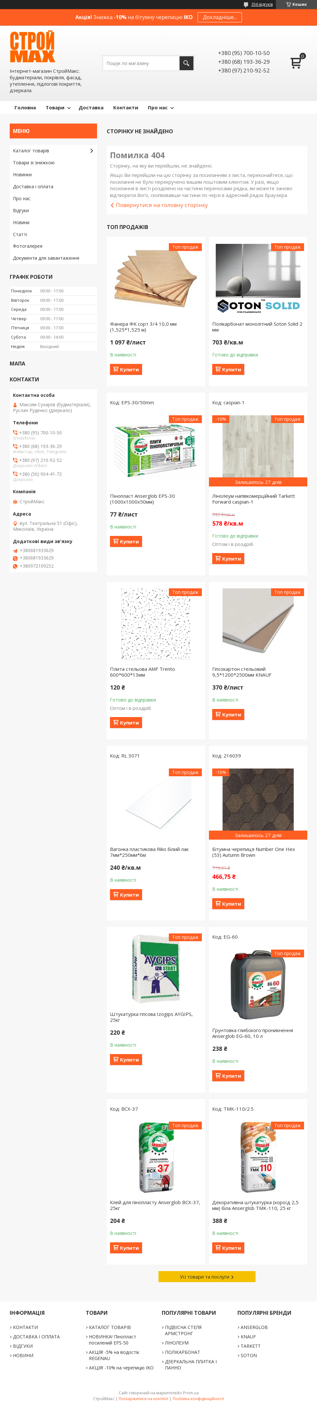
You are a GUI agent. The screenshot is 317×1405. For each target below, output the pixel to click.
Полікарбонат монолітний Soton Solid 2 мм (257, 326)
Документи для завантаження (46, 258)
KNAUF (248, 1337)
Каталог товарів (31, 150)
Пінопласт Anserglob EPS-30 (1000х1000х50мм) (142, 499)
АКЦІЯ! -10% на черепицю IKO (121, 1368)
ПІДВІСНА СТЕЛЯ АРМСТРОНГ (183, 1330)
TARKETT (251, 1346)
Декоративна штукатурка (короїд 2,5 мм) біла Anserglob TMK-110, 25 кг (255, 1205)
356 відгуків (262, 4)
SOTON (249, 1355)
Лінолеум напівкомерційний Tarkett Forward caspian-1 (253, 499)
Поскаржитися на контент (144, 1398)
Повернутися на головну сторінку (162, 205)
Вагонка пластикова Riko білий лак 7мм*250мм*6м (149, 852)
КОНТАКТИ (25, 1327)
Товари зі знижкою (34, 162)
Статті (20, 234)
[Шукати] (186, 63)
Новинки (22, 174)
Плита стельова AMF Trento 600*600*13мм (142, 672)
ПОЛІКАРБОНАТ (182, 1352)
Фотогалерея (27, 246)
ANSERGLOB (254, 1327)
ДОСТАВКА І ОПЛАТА (36, 1337)
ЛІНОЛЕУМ (177, 1343)
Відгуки (21, 210)
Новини (21, 222)
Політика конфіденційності (198, 1398)
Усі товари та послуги (204, 1276)
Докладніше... (220, 17)
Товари (55, 107)
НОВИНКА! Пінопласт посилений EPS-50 (112, 1340)
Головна (25, 107)
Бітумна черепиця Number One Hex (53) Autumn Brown (253, 852)
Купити (129, 369)
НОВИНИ (23, 1355)
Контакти (125, 107)
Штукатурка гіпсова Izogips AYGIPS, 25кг (151, 1017)
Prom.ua (191, 1393)
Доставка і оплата (33, 186)
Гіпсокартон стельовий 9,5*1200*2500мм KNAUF (241, 672)
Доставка (91, 107)
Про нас (158, 107)
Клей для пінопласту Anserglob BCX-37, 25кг (155, 1205)
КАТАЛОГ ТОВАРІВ (110, 1327)
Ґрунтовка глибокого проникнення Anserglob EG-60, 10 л (252, 1033)
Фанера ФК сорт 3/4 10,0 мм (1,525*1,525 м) (143, 326)
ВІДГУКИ (23, 1346)
